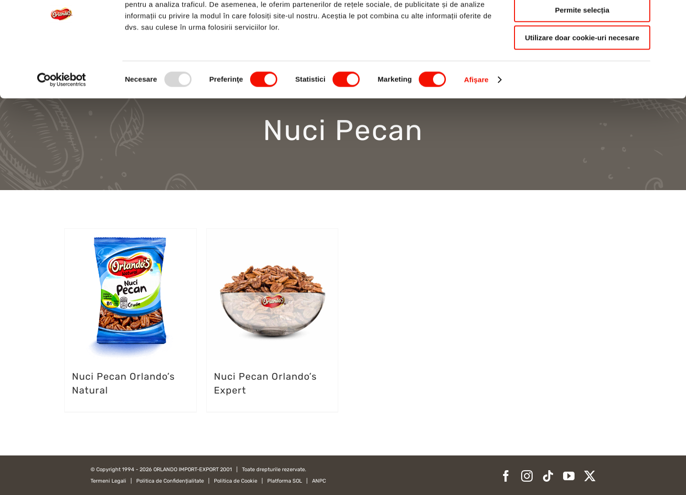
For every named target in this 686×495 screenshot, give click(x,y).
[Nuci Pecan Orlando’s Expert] (272, 294)
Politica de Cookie (235, 481)
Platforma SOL (284, 481)
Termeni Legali (108, 481)
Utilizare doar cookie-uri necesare (582, 79)
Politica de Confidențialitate (170, 481)
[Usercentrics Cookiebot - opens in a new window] (61, 121)
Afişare (476, 121)
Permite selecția (582, 52)
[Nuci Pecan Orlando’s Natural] (130, 294)
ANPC (319, 481)
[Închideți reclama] (671, 14)
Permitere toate (582, 24)
